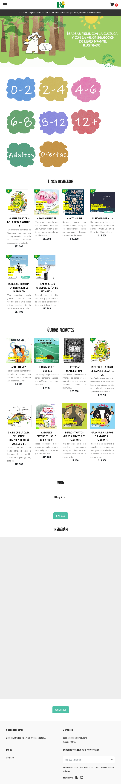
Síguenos (60, 668)
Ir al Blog (60, 474)
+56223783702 (69, 700)
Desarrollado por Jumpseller (20, 769)
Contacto (10, 716)
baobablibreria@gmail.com (75, 696)
